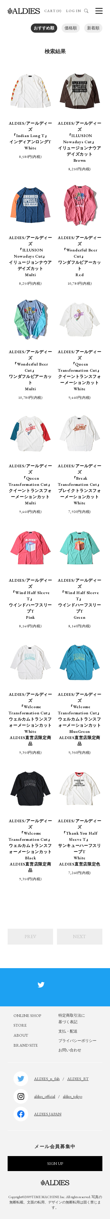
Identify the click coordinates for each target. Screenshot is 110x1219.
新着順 (93, 28)
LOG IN (73, 11)
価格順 (71, 28)
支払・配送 (67, 1031)
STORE (20, 1025)
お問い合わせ (69, 1050)
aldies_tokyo (72, 1096)
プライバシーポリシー (77, 1040)
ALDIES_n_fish (47, 1078)
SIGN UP (55, 1163)
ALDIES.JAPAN (47, 1114)
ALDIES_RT (78, 1078)
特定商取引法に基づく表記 (71, 1018)
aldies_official (44, 1096)
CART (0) (53, 11)
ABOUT (20, 1035)
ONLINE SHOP (27, 1015)
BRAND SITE (25, 1045)
